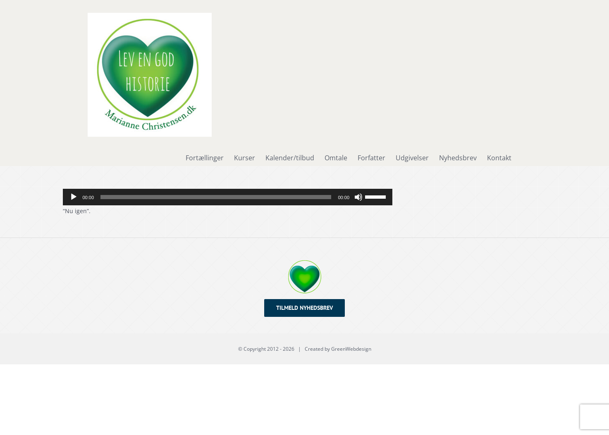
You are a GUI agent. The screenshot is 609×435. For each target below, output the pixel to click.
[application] (228, 197)
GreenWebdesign (351, 348)
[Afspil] (73, 197)
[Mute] (358, 197)
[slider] (215, 197)
